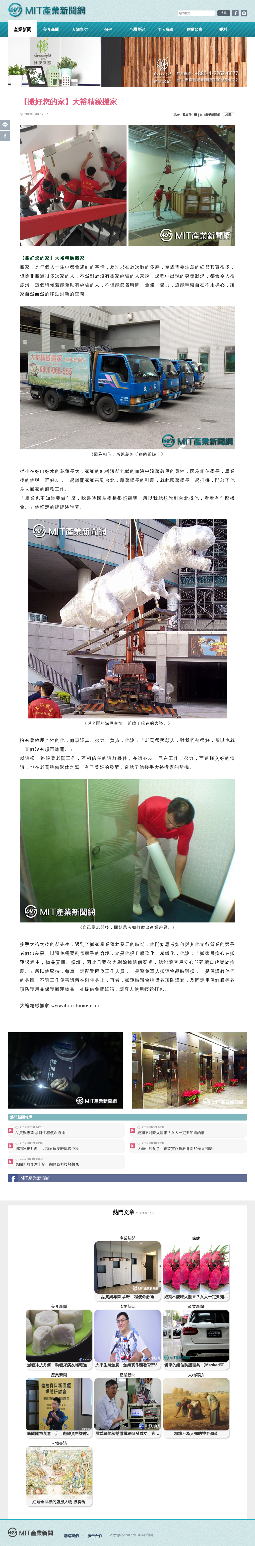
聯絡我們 (71, 1535)
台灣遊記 (137, 29)
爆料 (223, 29)
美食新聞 (51, 29)
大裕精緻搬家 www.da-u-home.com (60, 1005)
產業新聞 (22, 29)
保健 (108, 29)
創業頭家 (194, 29)
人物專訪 (80, 29)
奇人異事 (166, 29)
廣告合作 (94, 1535)
